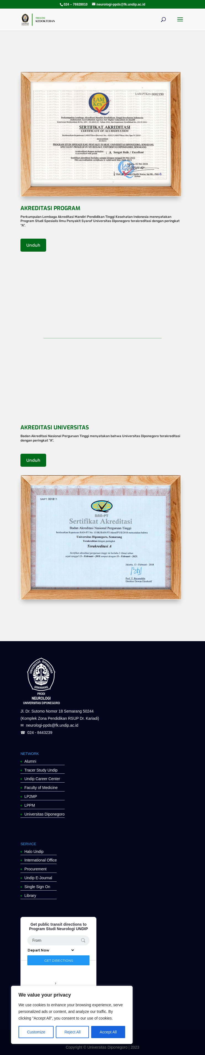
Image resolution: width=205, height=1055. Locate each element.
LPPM (29, 805)
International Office (40, 860)
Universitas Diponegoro (44, 814)
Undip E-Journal (38, 878)
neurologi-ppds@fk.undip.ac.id (52, 725)
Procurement (35, 869)
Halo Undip (33, 851)
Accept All (108, 1032)
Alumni (30, 761)
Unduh (33, 245)
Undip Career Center (42, 779)
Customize (36, 1032)
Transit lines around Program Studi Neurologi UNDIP (55, 981)
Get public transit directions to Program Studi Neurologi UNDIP (58, 926)
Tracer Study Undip (40, 770)
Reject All (72, 1032)
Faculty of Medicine (41, 787)
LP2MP (30, 796)
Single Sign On (37, 886)
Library (30, 895)
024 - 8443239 (39, 732)
